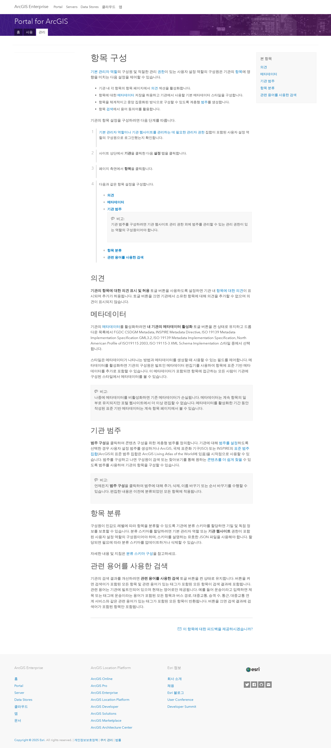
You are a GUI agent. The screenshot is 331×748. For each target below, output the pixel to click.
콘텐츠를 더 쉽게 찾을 (224, 459)
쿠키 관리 (106, 739)
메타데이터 (125, 95)
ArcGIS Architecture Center (111, 727)
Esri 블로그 (175, 692)
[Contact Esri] (268, 684)
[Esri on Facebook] (254, 684)
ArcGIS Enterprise (31, 6)
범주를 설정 (228, 443)
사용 (29, 32)
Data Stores (90, 7)
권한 (161, 72)
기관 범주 (267, 81)
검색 (109, 109)
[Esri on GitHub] (261, 684)
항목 (238, 72)
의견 (154, 88)
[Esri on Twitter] (247, 684)
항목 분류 (267, 88)
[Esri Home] (252, 669)
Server (19, 692)
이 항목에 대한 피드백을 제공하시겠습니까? (218, 628)
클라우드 (108, 7)
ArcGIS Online (102, 679)
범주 (204, 102)
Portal (58, 7)
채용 (170, 686)
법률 (118, 739)
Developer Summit (181, 706)
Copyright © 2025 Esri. (29, 739)
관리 (42, 32)
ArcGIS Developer (104, 706)
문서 (17, 720)
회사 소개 (174, 679)
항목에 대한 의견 (229, 290)
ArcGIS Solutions (103, 713)
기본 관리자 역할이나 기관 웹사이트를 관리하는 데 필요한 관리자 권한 (152, 132)
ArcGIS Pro (99, 686)
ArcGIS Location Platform (110, 699)
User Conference (180, 699)
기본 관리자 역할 (104, 72)
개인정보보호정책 (86, 739)
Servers (71, 7)
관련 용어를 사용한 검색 (278, 95)
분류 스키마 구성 (139, 553)
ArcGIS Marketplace (106, 720)
